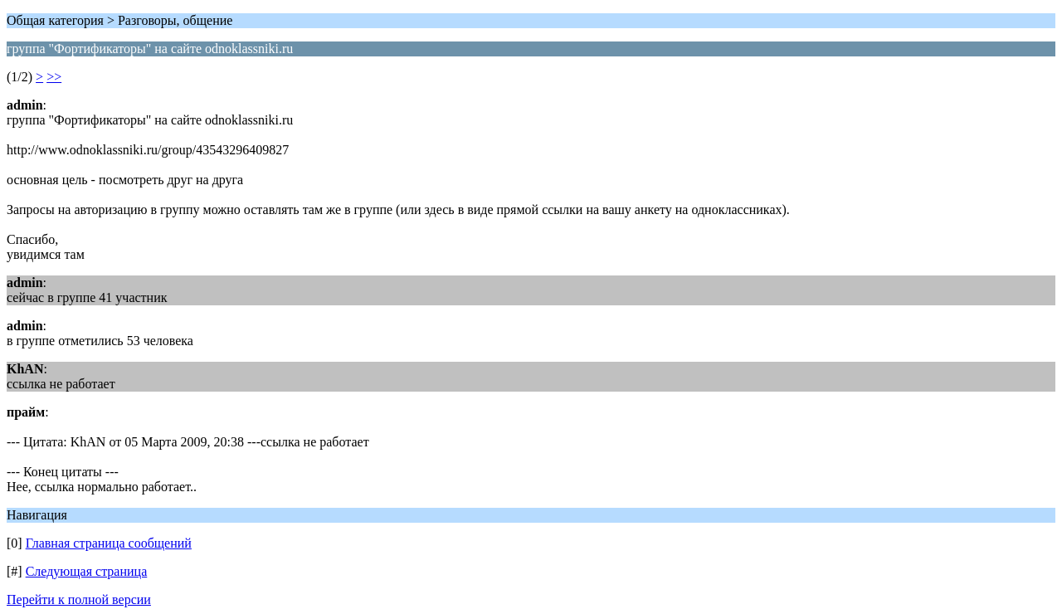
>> (53, 77)
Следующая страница (87, 571)
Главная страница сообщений (109, 543)
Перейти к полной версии (79, 599)
